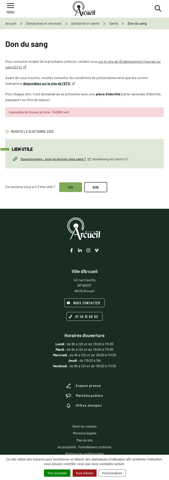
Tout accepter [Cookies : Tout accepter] (57, 473)
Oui (70, 187)
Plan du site (84, 440)
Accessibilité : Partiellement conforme (84, 447)
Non (96, 187)
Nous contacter (83, 302)
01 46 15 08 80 (83, 316)
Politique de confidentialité (85, 454)
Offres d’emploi (84, 405)
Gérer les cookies (84, 426)
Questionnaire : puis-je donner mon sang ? (70, 159)
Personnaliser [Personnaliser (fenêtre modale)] (112, 473)
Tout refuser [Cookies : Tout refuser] (84, 473)
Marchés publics (84, 395)
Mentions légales (84, 433)
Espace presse (83, 385)
